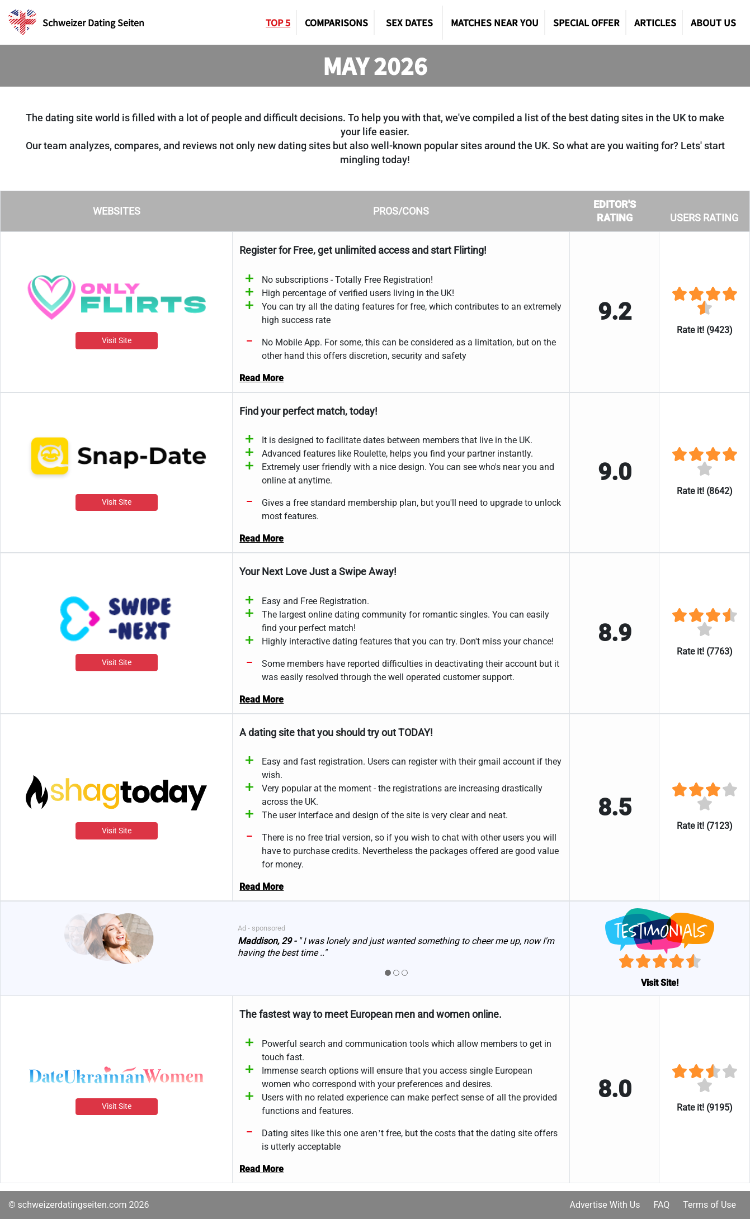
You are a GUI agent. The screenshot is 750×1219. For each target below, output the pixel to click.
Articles (655, 22)
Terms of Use (709, 1204)
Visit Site (116, 341)
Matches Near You (495, 22)
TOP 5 (278, 22)
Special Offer (586, 22)
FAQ (661, 1204)
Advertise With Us (604, 1204)
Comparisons (336, 22)
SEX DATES (409, 22)
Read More (261, 378)
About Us (713, 22)
